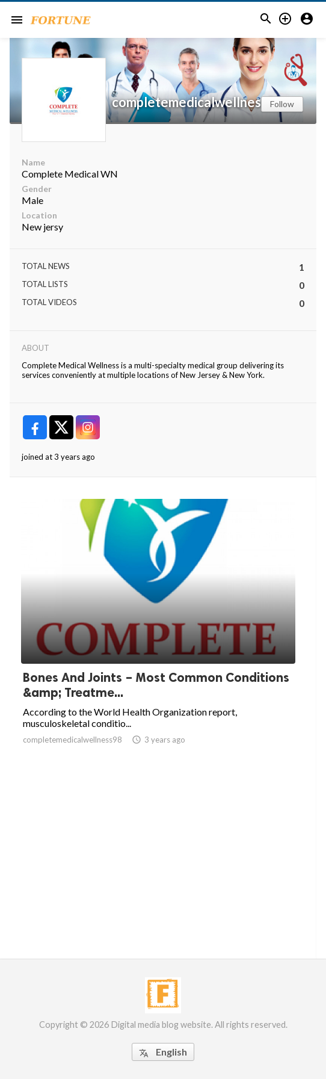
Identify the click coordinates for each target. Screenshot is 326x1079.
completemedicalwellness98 (197, 102)
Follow (282, 104)
